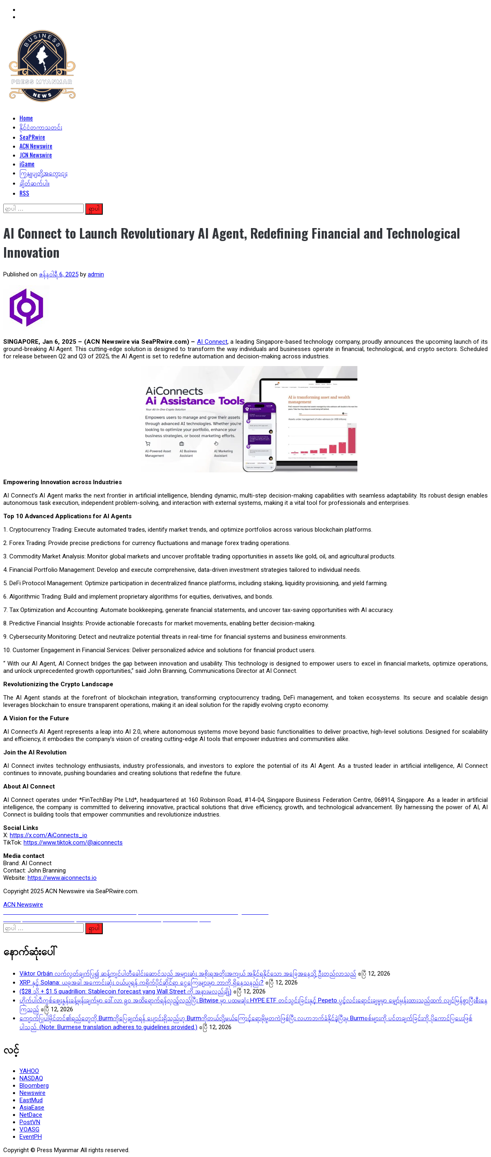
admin (96, 274)
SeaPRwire (32, 136)
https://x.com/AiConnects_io (48, 835)
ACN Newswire (35, 145)
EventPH (30, 1136)
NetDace (30, 1114)
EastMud (31, 1100)
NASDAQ (31, 1078)
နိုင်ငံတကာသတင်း (40, 126)
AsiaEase (31, 1107)
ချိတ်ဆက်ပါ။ (34, 182)
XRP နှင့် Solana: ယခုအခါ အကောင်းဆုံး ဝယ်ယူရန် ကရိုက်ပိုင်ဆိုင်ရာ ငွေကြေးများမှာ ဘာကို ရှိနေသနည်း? (141, 982)
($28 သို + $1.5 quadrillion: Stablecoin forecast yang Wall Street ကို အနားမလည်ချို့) (125, 991)
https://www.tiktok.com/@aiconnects (73, 842)
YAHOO (29, 1071)
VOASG (29, 1129)
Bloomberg (34, 1085)
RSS (24, 192)
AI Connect (212, 341)
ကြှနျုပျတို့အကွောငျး (43, 172)
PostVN (29, 1122)
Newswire (32, 1093)
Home (26, 117)
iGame (27, 163)
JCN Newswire (35, 154)
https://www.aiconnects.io (62, 877)
